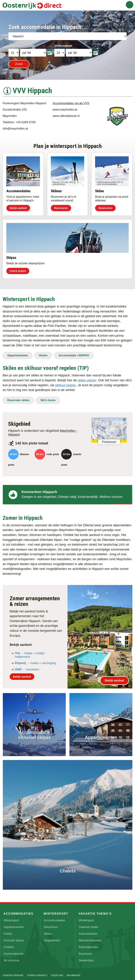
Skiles (48, 931)
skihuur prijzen (65, 383)
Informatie (74, 973)
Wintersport (11, 918)
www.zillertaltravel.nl (66, 113)
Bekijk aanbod (18, 206)
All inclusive (11, 958)
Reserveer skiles (18, 398)
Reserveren (61, 206)
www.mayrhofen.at (65, 107)
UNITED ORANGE (13, 973)
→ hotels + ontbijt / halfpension (30, 652)
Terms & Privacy (37, 973)
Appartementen (17, 353)
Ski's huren (48, 398)
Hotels (43, 353)
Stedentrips (86, 958)
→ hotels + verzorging (35, 661)
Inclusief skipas (14, 938)
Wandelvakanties (90, 938)
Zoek (19, 64)
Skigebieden (52, 938)
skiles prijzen (87, 378)
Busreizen (85, 951)
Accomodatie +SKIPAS (74, 353)
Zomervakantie (13, 951)
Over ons (57, 973)
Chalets (9, 945)
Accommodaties (54, 918)
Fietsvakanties (88, 945)
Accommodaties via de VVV (71, 101)
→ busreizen (27, 667)
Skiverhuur (51, 925)
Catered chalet (88, 925)
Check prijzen (18, 268)
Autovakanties (88, 931)
